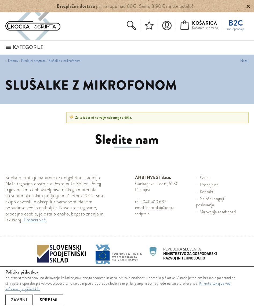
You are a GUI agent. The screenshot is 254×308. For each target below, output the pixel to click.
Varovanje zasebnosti (218, 212)
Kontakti (207, 192)
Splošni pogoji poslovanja (210, 202)
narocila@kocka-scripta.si (156, 210)
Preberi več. (35, 219)
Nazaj (244, 61)
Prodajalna (209, 185)
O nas (205, 177)
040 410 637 (154, 202)
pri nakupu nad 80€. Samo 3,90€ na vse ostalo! (125, 6)
